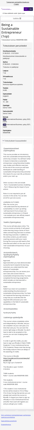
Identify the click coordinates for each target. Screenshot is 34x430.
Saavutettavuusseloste (9, 421)
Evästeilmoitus (6, 425)
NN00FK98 (6, 133)
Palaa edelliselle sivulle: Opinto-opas (14, 13)
